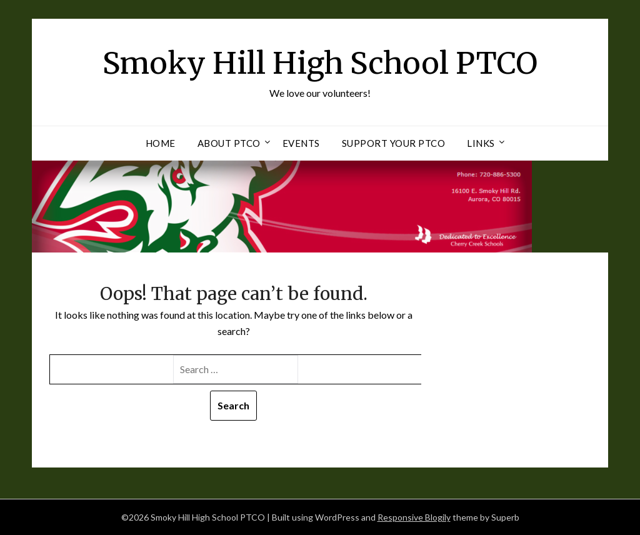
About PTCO (229, 143)
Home (161, 143)
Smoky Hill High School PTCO (320, 63)
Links (481, 143)
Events (301, 143)
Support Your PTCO (394, 143)
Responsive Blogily (414, 517)
